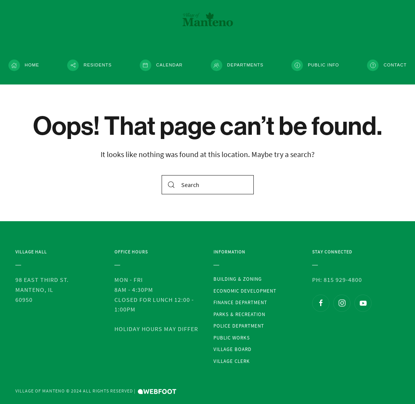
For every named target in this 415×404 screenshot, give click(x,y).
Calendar (161, 65)
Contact (387, 65)
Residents (89, 65)
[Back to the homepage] (207, 19)
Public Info (315, 65)
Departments (237, 65)
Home (23, 65)
